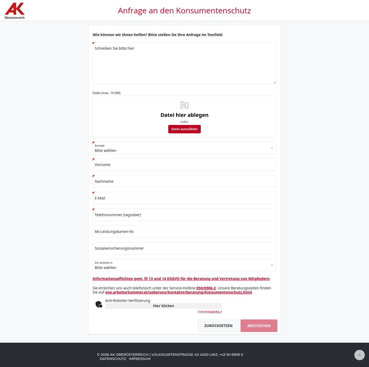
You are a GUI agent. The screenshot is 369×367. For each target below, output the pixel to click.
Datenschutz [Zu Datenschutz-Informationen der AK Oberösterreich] (113, 359)
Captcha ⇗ (210, 311)
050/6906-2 (206, 287)
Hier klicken (163, 305)
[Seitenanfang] (359, 355)
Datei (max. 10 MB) (106, 93)
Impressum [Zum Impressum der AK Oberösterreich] (140, 359)
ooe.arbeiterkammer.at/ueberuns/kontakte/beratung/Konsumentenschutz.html (178, 292)
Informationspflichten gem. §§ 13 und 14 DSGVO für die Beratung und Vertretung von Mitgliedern (181, 278)
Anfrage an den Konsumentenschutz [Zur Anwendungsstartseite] (184, 10)
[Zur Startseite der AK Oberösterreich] (14, 17)
